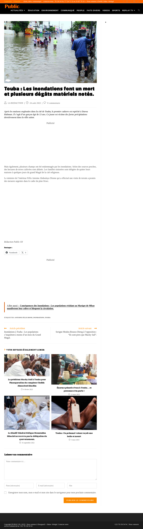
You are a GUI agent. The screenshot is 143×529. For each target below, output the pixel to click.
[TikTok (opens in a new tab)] (137, 1)
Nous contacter (134, 524)
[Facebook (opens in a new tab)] (127, 1)
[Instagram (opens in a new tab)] (130, 1)
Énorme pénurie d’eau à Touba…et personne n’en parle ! (74, 389)
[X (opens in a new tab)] (123, 1)
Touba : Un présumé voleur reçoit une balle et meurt (74, 434)
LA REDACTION (15, 103)
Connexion (8, 1)
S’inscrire (17, 1)
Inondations (38, 317)
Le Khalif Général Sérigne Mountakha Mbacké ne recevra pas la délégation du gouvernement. (27, 436)
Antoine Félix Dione (24, 317)
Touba (47, 317)
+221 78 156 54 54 (120, 524)
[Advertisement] (50, 144)
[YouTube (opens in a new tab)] (134, 1)
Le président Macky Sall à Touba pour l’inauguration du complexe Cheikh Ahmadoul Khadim (27, 382)
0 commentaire (53, 103)
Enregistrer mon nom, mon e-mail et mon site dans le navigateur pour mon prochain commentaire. (52, 492)
